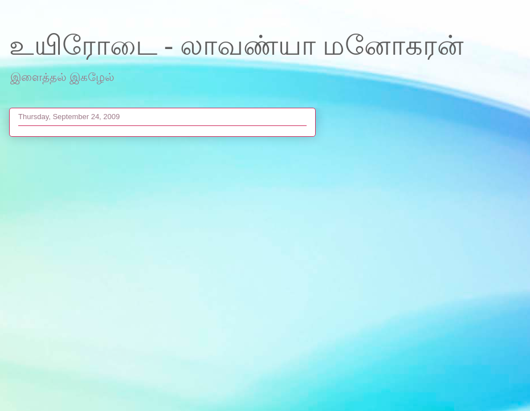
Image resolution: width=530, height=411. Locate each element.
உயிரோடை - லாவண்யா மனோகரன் (236, 45)
